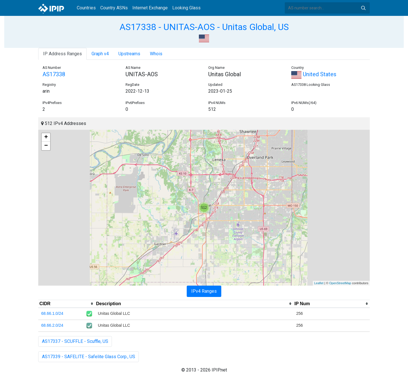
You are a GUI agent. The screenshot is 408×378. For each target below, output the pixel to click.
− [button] (46, 146)
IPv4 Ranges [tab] (204, 291)
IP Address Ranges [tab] (62, 53)
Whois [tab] (156, 53)
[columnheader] (66, 304)
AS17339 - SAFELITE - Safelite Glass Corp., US (88, 356)
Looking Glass (186, 7)
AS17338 (53, 74)
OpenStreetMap (340, 283)
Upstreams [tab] (129, 53)
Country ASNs (114, 7)
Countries (86, 7)
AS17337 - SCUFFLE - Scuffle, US (75, 341)
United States (313, 74)
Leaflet (319, 283)
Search (363, 8)
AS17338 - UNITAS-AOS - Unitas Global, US (204, 27)
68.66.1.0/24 (52, 313)
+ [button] (46, 137)
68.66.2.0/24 (52, 325)
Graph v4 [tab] (100, 53)
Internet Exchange (150, 7)
